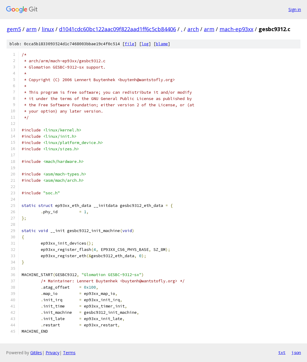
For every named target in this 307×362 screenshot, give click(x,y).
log (145, 43)
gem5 (14, 29)
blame (162, 43)
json (296, 352)
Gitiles (36, 352)
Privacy (52, 352)
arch (193, 29)
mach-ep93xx (236, 29)
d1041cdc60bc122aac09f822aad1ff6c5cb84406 (117, 29)
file (129, 43)
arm (31, 29)
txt (281, 352)
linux (48, 29)
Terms (69, 352)
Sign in (294, 9)
